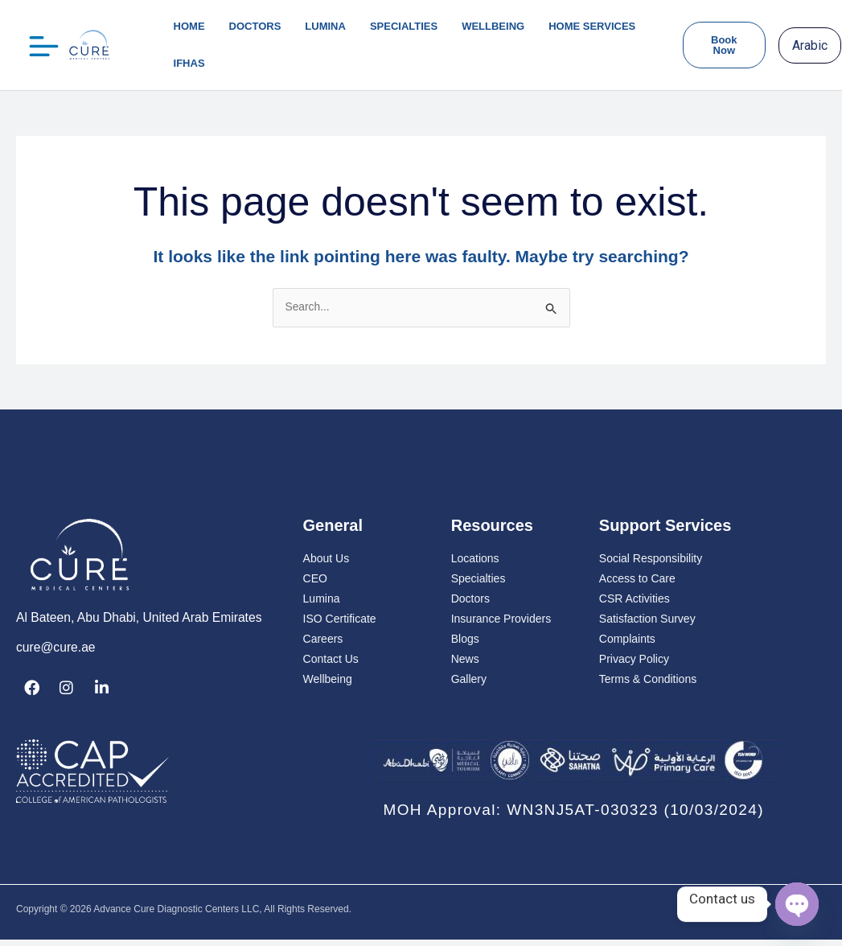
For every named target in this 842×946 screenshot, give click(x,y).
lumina (325, 26)
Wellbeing (493, 26)
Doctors (255, 26)
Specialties (403, 26)
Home (189, 26)
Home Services (591, 26)
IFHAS (189, 63)
